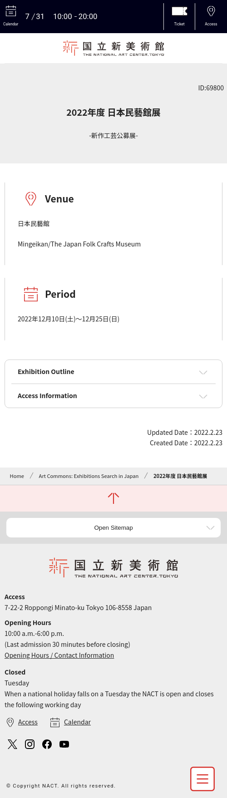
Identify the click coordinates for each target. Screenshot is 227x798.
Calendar (77, 721)
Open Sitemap (113, 527)
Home (17, 475)
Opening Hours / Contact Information (59, 655)
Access (28, 721)
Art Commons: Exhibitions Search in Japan (89, 475)
